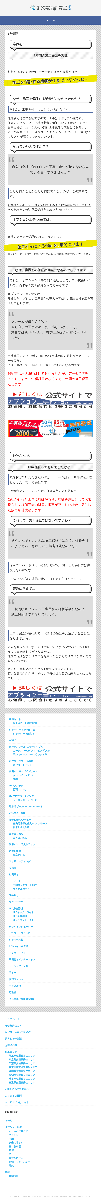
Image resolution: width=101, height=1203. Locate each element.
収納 (11, 1138)
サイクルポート (21, 888)
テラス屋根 (15, 985)
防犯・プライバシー (19, 1161)
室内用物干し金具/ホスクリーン (30, 823)
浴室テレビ (19, 854)
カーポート (15, 881)
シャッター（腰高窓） (25, 733)
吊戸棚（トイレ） (22, 764)
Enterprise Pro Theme (38, 1196)
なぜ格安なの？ (13, 1025)
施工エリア (11, 1051)
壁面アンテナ (20, 789)
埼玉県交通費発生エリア (22, 1055)
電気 (11, 1165)
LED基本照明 (20, 916)
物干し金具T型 (21, 827)
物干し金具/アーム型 (20, 819)
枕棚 (15, 779)
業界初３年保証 (13, 1038)
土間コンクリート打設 (25, 884)
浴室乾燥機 (15, 850)
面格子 (12, 740)
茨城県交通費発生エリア (22, 1070)
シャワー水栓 (16, 939)
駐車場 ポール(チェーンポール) (25, 806)
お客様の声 (11, 1045)
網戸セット (15, 719)
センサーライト (17, 952)
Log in (88, 1196)
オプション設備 (13, 1127)
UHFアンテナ (16, 785)
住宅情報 (13, 1175)
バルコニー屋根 (17, 813)
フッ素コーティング (19, 861)
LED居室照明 (16, 908)
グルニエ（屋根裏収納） (22, 998)
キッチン (13, 1134)
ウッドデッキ (16, 901)
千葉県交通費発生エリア (22, 1063)
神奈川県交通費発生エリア (23, 1067)
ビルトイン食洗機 (18, 946)
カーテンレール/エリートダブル (26, 746)
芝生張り (14, 895)
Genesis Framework (61, 1196)
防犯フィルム (16, 979)
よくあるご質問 (13, 1095)
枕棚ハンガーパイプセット (23, 771)
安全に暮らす (16, 1142)
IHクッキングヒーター (21, 926)
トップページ (12, 1018)
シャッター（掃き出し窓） (23, 729)
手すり (12, 972)
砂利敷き (14, 874)
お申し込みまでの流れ (17, 1089)
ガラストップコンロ (19, 933)
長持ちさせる (16, 1157)
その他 (8, 1120)
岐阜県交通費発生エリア (22, 1078)
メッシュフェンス (18, 966)
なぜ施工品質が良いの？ (18, 1032)
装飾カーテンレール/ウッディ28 (30, 754)
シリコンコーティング (25, 799)
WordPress (78, 1196)
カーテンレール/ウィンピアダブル (31, 750)
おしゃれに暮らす (18, 1131)
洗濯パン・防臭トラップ (22, 844)
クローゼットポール (23, 775)
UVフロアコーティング (21, 796)
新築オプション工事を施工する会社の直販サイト (50, 8)
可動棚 (12, 992)
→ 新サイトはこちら (17, 1102)
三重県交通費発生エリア (22, 1082)
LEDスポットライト (23, 919)
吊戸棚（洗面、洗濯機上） (23, 761)
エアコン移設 (20, 837)
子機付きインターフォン (22, 959)
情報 (7, 1172)
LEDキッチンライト (23, 912)
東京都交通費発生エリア (22, 1059)
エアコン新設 (16, 833)
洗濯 (11, 1150)
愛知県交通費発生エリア (22, 1074)
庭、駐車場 (15, 1146)
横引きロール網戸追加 (25, 723)
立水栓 (12, 867)
